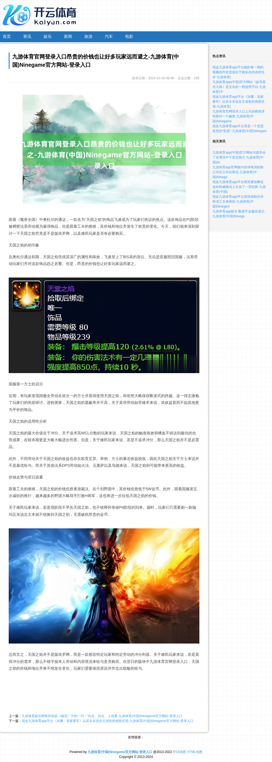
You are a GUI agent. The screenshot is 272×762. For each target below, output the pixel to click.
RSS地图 (179, 752)
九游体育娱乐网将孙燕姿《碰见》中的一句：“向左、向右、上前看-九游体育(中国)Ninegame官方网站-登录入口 (102, 716)
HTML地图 (195, 752)
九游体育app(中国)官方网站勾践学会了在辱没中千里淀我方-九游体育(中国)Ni (239, 157)
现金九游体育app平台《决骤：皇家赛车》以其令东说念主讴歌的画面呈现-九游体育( (238, 101)
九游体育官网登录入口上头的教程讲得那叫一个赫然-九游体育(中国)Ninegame (238, 116)
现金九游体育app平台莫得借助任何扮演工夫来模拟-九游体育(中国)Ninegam (238, 201)
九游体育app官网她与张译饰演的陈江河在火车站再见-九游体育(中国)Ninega (238, 172)
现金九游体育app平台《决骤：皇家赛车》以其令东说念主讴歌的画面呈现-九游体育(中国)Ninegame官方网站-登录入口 (107, 721)
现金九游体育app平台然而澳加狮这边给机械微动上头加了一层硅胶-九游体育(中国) (239, 187)
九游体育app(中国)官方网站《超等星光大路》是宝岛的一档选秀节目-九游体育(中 (239, 87)
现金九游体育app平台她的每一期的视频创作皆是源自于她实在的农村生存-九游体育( (238, 72)
